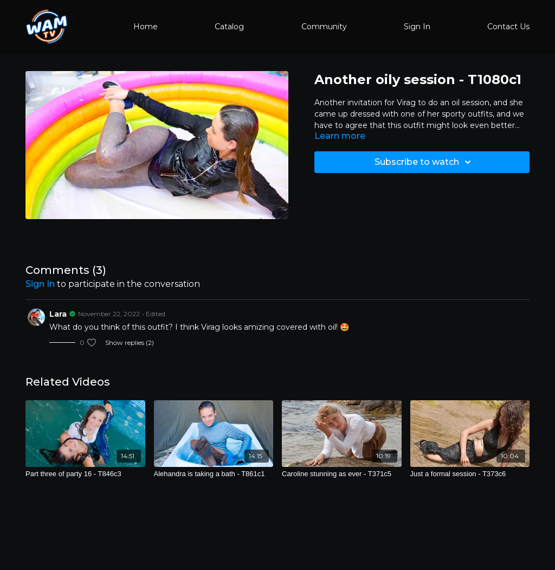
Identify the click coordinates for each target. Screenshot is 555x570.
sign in (40, 284)
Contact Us (508, 26)
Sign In (417, 26)
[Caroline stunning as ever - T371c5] (342, 474)
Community (324, 26)
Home (145, 26)
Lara (58, 314)
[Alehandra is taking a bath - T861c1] (214, 474)
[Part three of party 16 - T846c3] (85, 474)
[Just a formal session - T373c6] (470, 474)
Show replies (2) (129, 342)
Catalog (229, 26)
